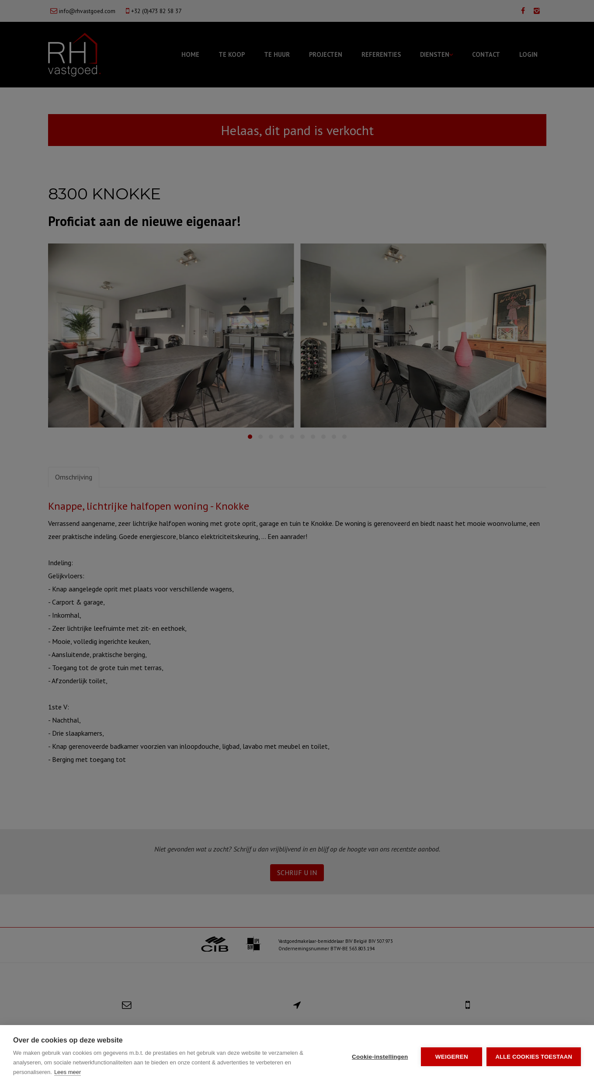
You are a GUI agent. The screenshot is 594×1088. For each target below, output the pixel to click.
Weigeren (451, 1056)
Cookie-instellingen (380, 1056)
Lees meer (67, 1072)
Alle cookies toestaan (533, 1056)
